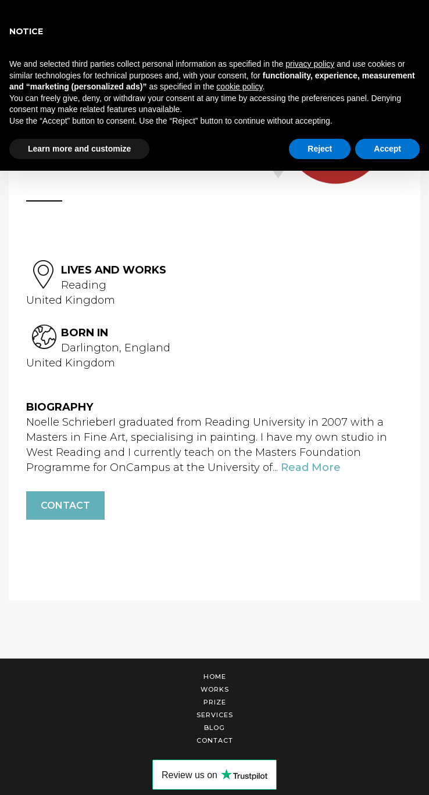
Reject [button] (320, 148)
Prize (214, 702)
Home (214, 676)
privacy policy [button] (309, 64)
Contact (65, 505)
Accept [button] (387, 148)
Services (214, 715)
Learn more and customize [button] (79, 148)
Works (215, 689)
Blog (214, 728)
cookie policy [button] (239, 86)
